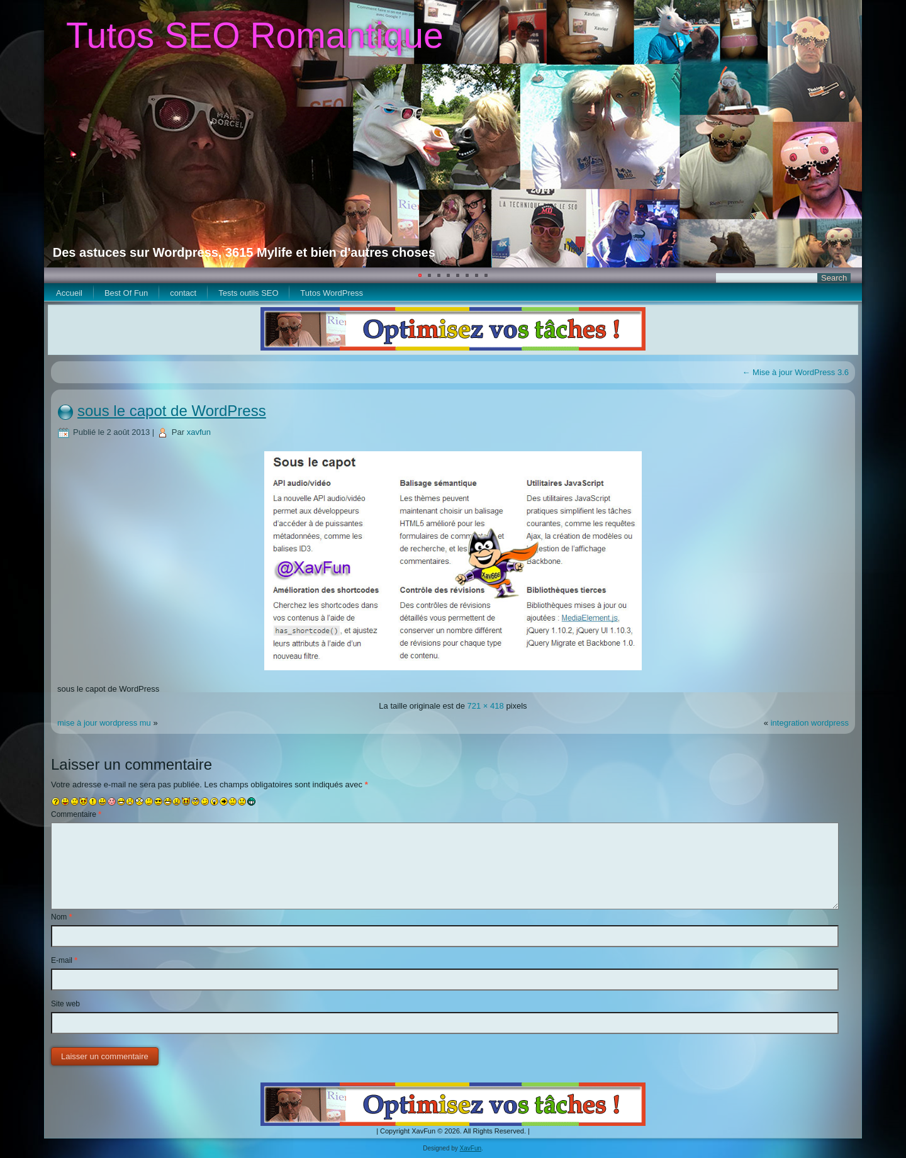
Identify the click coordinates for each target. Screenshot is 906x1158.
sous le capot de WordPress (171, 410)
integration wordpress (810, 723)
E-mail (64, 960)
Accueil (69, 293)
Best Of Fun (126, 293)
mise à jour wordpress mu (104, 723)
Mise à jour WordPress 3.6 (795, 372)
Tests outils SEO (248, 293)
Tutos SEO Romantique (255, 35)
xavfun (199, 432)
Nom (61, 917)
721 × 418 (485, 706)
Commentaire (76, 814)
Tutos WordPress (331, 293)
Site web (65, 1003)
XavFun (470, 1148)
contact (183, 293)
